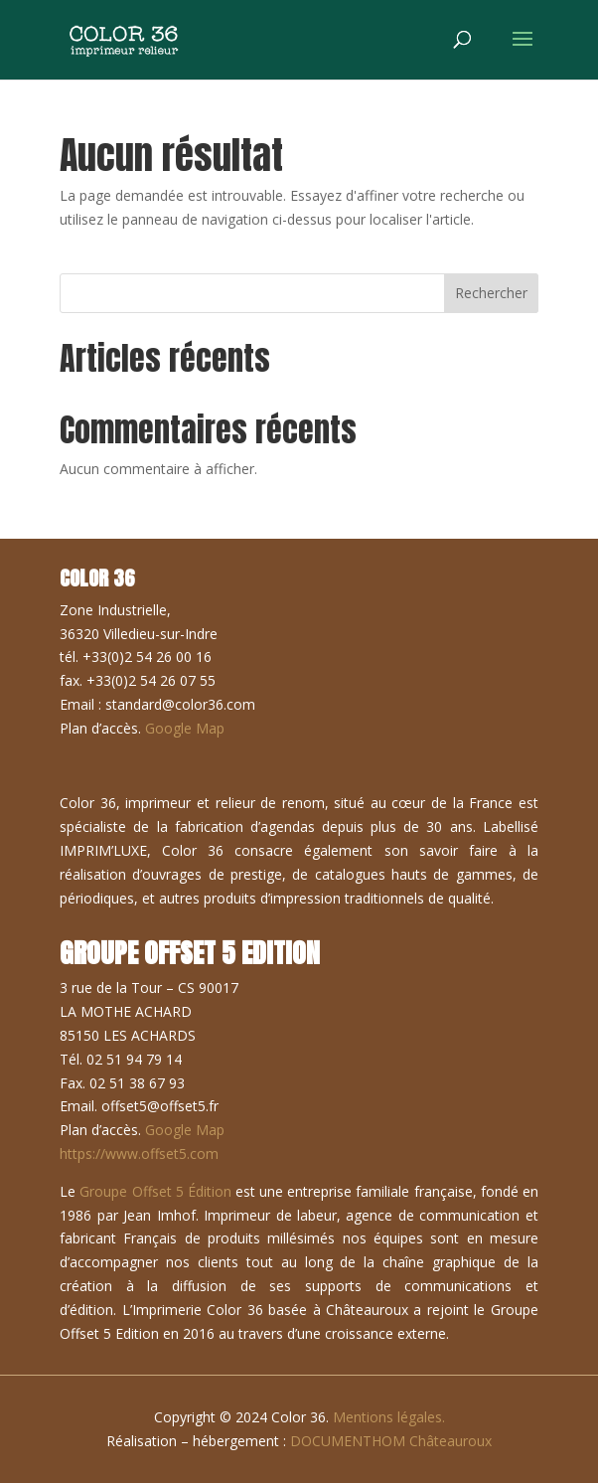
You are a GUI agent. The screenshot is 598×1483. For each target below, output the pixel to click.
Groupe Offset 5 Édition (154, 1191)
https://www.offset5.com (139, 1153)
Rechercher (491, 292)
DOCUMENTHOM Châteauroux (391, 1440)
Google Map (184, 728)
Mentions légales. (389, 1416)
